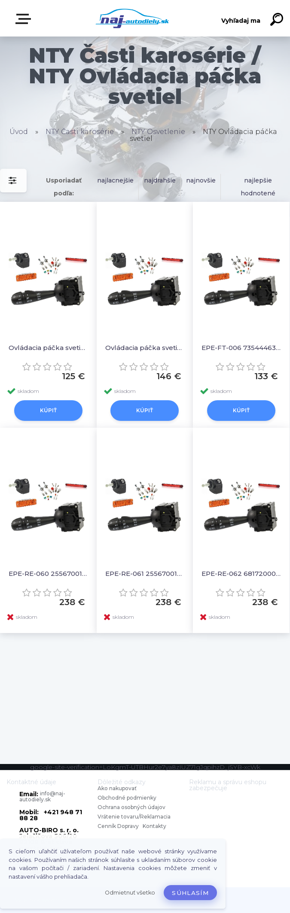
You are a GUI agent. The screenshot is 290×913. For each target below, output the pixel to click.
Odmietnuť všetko (130, 892)
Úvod (18, 132)
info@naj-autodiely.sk (42, 796)
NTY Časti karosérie (80, 132)
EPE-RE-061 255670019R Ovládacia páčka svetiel (145, 573)
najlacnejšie (115, 180)
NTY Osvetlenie (158, 132)
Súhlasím (190, 892)
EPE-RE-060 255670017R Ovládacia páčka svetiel (48, 573)
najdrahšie (160, 180)
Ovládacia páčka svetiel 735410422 (48, 348)
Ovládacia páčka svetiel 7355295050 (145, 348)
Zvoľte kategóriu (25, 19)
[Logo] (132, 18)
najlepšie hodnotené (258, 187)
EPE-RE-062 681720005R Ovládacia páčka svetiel (241, 573)
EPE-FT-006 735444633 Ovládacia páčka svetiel (241, 348)
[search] (278, 20)
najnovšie (201, 180)
